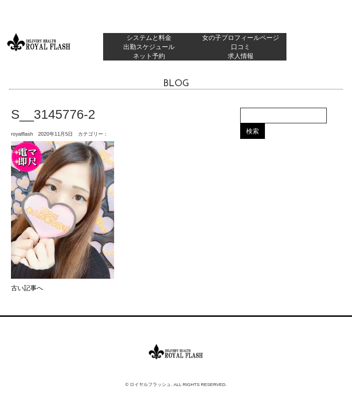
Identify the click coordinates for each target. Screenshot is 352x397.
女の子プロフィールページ (240, 37)
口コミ (240, 46)
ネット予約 (149, 56)
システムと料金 (148, 37)
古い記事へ (27, 288)
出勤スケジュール (149, 46)
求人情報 (240, 56)
